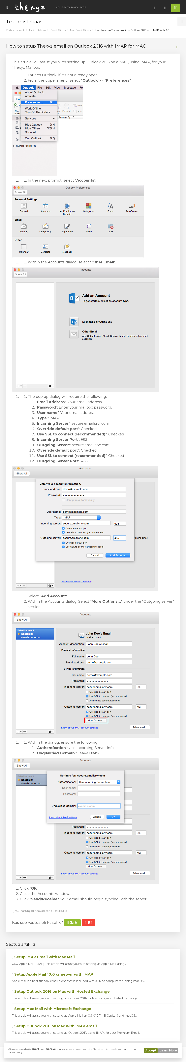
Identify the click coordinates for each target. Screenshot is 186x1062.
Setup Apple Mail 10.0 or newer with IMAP (52, 974)
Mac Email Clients (80, 29)
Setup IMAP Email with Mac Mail (43, 957)
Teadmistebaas (37, 29)
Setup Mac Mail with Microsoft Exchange (51, 1009)
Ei (88, 922)
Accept (150, 1050)
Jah (72, 922)
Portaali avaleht (15, 29)
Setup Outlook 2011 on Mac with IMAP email (54, 1026)
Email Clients (58, 29)
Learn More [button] (168, 1050)
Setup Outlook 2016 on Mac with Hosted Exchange (61, 991)
